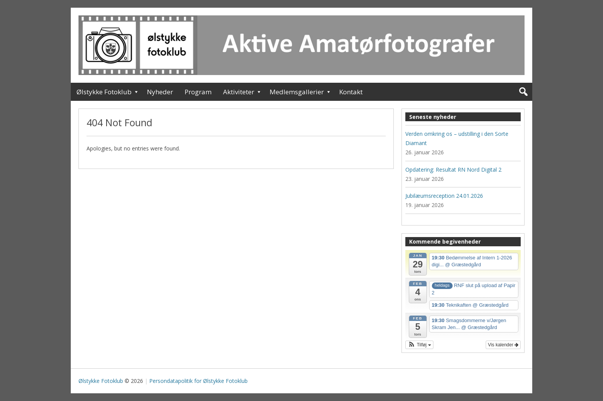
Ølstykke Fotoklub (104, 91)
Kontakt (351, 91)
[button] (419, 345)
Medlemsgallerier (297, 91)
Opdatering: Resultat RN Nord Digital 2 (453, 169)
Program (198, 91)
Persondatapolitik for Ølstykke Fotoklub (198, 380)
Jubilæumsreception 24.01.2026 (444, 195)
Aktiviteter (238, 91)
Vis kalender (503, 345)
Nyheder (160, 91)
